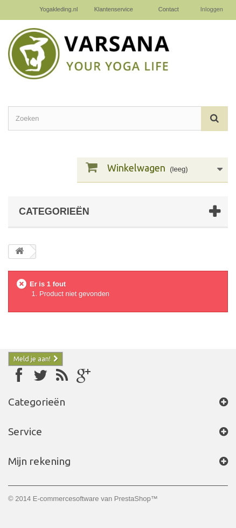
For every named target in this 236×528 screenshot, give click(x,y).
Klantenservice (113, 9)
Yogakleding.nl (58, 9)
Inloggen (211, 9)
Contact (168, 9)
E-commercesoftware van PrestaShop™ (95, 499)
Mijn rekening (39, 461)
